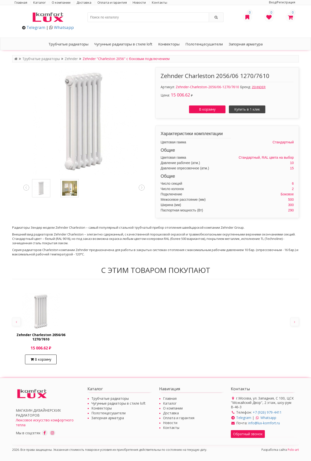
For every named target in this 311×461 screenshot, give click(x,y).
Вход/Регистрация (282, 2)
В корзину (207, 109)
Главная (21, 2)
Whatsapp (64, 27)
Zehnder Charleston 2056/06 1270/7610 (41, 337)
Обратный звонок (248, 434)
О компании (61, 2)
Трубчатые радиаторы (68, 44)
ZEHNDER (259, 87)
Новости (139, 2)
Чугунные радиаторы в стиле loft (123, 44)
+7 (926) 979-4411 (267, 412)
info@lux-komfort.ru (264, 423)
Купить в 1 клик (247, 109)
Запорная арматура (246, 44)
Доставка (84, 2)
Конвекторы (169, 44)
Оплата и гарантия (112, 2)
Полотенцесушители (204, 44)
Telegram (35, 27)
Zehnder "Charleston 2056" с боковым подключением (126, 58)
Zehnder (72, 58)
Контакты (159, 2)
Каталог (39, 2)
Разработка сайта (280, 450)
